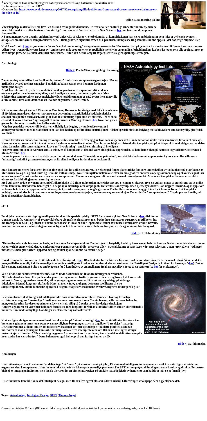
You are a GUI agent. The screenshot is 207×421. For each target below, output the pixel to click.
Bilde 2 (70, 70)
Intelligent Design (37, 395)
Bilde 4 (182, 343)
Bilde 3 (135, 233)
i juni (26, 46)
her (119, 30)
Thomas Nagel (67, 395)
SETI (53, 395)
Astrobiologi (17, 395)
